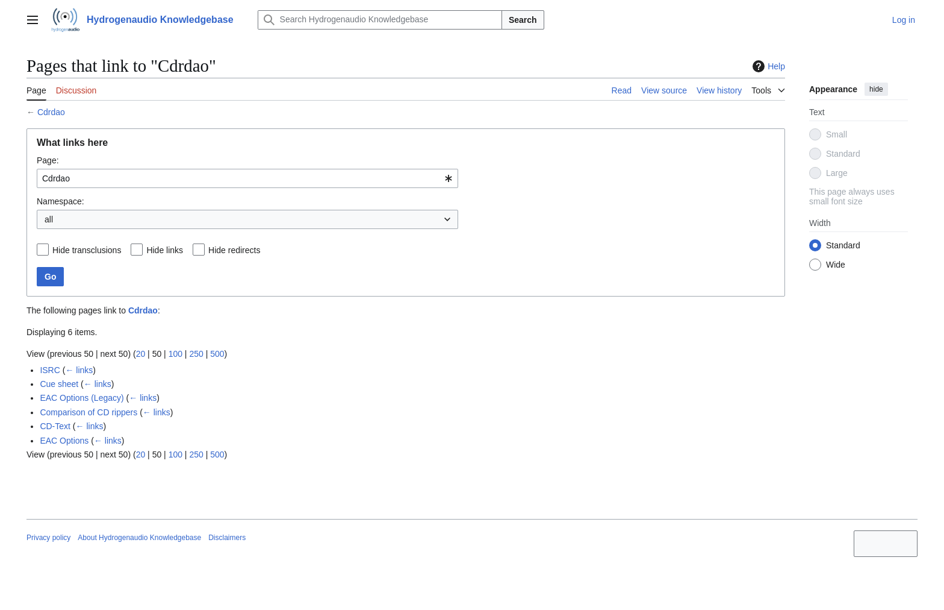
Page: (48, 160)
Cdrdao (51, 112)
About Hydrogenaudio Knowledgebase (139, 537)
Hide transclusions (86, 250)
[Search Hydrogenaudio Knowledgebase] (380, 20)
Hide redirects (234, 250)
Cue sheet (59, 384)
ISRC (50, 370)
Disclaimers (227, 537)
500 (217, 354)
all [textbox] (49, 219)
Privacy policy (48, 537)
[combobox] (247, 178)
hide (876, 89)
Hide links (164, 250)
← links (79, 370)
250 (196, 354)
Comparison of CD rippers (88, 412)
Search (523, 20)
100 (175, 354)
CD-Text (55, 426)
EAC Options (64, 440)
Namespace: (60, 201)
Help (767, 66)
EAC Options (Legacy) (81, 398)
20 (141, 354)
